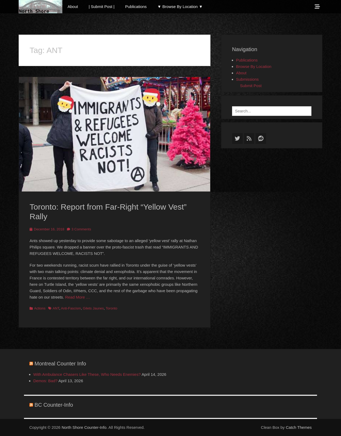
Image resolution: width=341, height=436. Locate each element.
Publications (136, 6)
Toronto (111, 308)
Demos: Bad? (45, 380)
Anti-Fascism (71, 308)
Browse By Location (253, 66)
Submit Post (251, 85)
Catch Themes (299, 427)
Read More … (77, 297)
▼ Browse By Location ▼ (180, 6)
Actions (40, 308)
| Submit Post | (102, 6)
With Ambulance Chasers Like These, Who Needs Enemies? (87, 374)
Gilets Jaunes (93, 308)
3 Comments (81, 229)
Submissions (247, 79)
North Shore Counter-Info (84, 427)
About (73, 6)
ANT (56, 308)
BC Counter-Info (54, 405)
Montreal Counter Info (60, 363)
